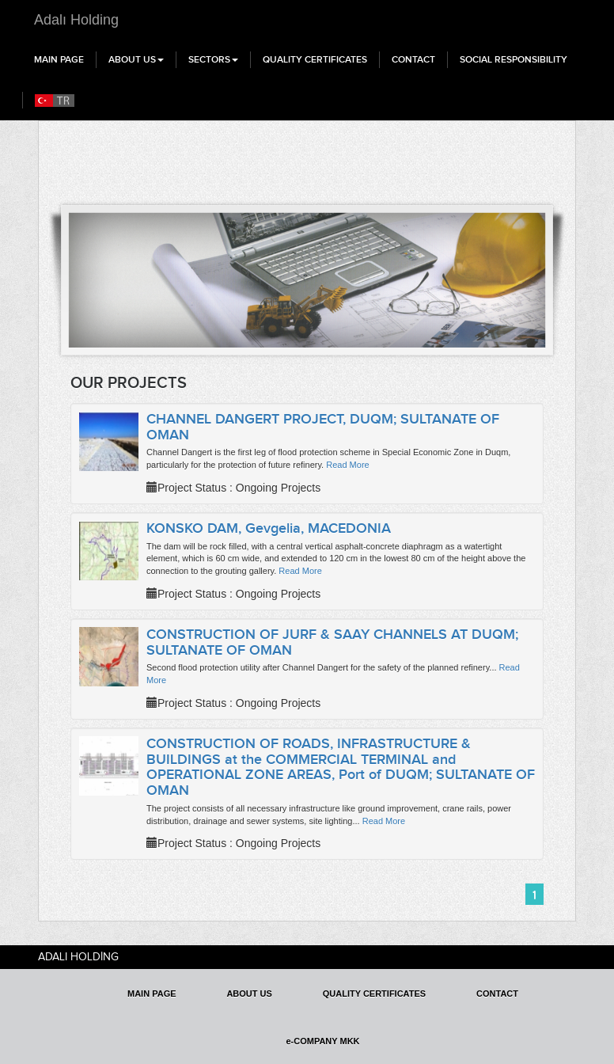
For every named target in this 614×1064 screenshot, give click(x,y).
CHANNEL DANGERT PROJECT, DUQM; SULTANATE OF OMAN (322, 427)
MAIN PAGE (59, 59)
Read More (347, 464)
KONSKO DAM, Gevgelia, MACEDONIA (268, 528)
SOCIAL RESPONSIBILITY (513, 59)
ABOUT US (136, 59)
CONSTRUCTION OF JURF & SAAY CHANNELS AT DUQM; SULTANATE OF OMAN (332, 642)
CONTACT (413, 59)
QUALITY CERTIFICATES (315, 59)
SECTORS (213, 59)
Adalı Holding (76, 20)
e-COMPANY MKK (322, 1041)
